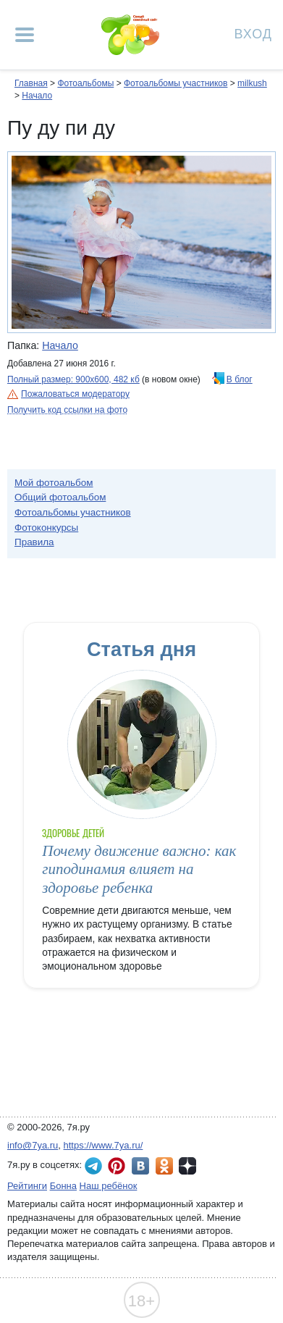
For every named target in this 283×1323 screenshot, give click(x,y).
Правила (34, 542)
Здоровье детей (73, 833)
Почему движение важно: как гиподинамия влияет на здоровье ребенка (139, 869)
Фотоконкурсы (46, 527)
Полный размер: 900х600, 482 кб (73, 379)
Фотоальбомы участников (175, 83)
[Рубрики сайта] (24, 34)
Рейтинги (27, 1185)
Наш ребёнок (109, 1185)
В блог (240, 379)
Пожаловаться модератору (75, 394)
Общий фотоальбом (60, 497)
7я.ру (187, 1166)
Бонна (63, 1185)
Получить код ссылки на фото (67, 410)
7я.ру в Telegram (93, 1166)
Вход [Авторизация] (253, 33)
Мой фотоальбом (53, 482)
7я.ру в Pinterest (116, 1166)
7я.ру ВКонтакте (140, 1166)
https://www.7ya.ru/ (103, 1145)
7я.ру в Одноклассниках (164, 1166)
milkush (252, 83)
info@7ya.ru (32, 1145)
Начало (37, 96)
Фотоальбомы (85, 83)
